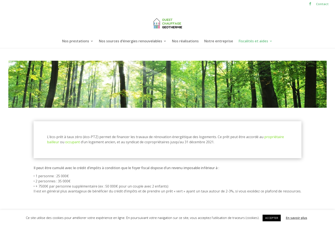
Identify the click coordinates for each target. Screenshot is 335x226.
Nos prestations (75, 41)
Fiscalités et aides (253, 41)
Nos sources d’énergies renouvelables (130, 41)
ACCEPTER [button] (271, 218)
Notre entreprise (218, 41)
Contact (322, 4)
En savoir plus (296, 218)
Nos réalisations (185, 41)
